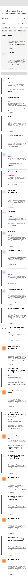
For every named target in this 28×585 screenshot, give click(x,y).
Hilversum (10, 146)
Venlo (9, 165)
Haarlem (9, 184)
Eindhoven (14, 384)
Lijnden (9, 128)
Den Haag (10, 470)
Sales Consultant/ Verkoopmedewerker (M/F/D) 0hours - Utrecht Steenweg (16, 539)
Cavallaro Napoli (11, 175)
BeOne (9, 332)
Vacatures (6, 7)
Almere (16, 489)
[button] (6, 28)
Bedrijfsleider (11, 52)
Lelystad (9, 244)
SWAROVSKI (10, 375)
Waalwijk (17, 44)
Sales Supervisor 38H (14, 250)
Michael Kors (10, 156)
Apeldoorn (10, 204)
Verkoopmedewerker (13, 97)
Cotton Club (10, 82)
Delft (9, 91)
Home (2, 7)
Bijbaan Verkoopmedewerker (16, 135)
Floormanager (12, 78)
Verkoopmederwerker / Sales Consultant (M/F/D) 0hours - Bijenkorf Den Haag (16, 457)
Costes (9, 101)
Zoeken (3, 16)
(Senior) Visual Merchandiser (16, 171)
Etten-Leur (19, 404)
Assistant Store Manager (15, 289)
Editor (9, 116)
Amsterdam (22, 262)
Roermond (10, 283)
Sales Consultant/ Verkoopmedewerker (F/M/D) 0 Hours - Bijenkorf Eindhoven (16, 370)
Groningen (16, 360)
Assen (15, 571)
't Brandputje (10, 55)
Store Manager (12, 231)
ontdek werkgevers (14, 15)
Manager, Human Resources (16, 153)
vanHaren (10, 351)
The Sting (10, 120)
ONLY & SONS (10, 195)
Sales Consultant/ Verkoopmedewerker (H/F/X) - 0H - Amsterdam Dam (17, 414)
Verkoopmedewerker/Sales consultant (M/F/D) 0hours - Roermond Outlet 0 (15, 498)
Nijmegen (9, 110)
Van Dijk (9, 39)
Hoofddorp (10, 448)
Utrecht (13, 553)
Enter (21, 64)
